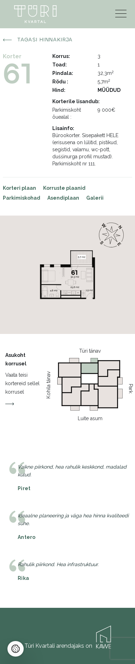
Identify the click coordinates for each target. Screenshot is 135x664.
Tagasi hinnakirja (38, 39)
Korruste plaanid (64, 188)
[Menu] (121, 15)
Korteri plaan (19, 188)
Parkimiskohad (21, 198)
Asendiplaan (63, 198)
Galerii (95, 198)
